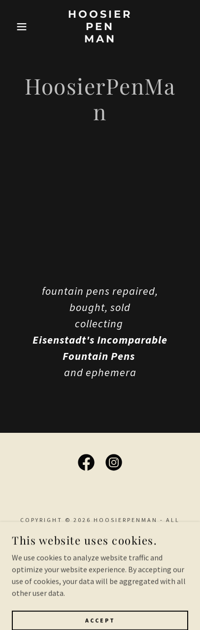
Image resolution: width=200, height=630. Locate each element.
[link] (100, 26)
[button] (15, 26)
